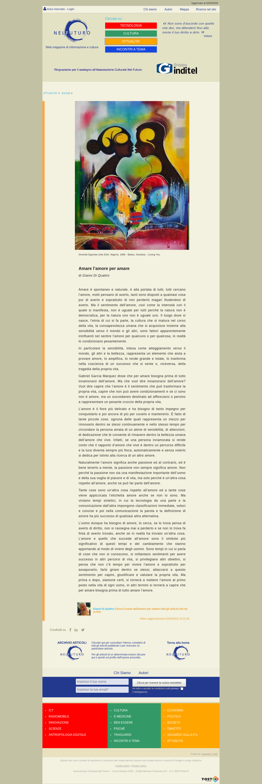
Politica (174, 716)
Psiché (119, 728)
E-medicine (122, 716)
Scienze (55, 728)
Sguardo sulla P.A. (182, 734)
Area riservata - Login (61, 9)
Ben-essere (123, 722)
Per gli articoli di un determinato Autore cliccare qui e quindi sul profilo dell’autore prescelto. (118, 656)
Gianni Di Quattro (104, 608)
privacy (175, 688)
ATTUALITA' (50, 93)
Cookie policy (123, 766)
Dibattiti (174, 728)
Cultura (120, 710)
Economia (175, 710)
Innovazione (59, 722)
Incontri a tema (126, 740)
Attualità (175, 740)
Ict (51, 710)
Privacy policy (139, 766)
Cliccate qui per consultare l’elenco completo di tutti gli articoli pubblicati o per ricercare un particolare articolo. (118, 645)
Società (65, 93)
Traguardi (122, 734)
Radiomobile (59, 716)
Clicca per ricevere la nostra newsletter (159, 682)
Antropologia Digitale (67, 734)
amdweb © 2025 (209, 754)
